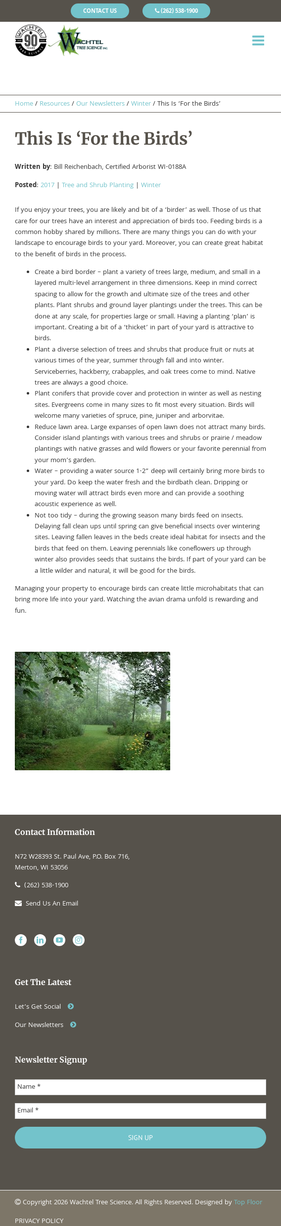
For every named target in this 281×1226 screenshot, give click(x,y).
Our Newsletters (46, 1025)
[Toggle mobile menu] (259, 40)
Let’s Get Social (44, 1007)
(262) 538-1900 (41, 885)
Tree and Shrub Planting (98, 185)
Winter (151, 185)
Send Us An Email (46, 904)
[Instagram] (79, 940)
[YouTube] (59, 940)
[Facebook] (21, 940)
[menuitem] (100, 11)
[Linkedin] (40, 940)
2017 (47, 185)
